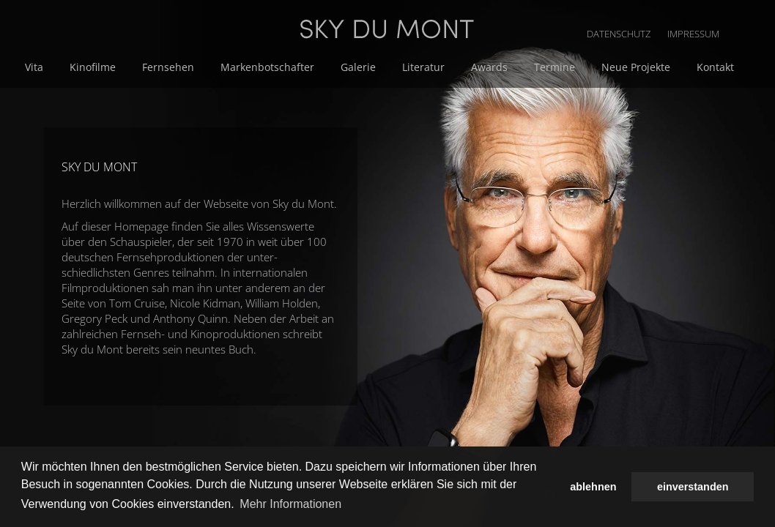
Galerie (476, 67)
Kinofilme (220, 67)
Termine (664, 67)
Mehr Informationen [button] (290, 504)
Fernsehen (293, 67)
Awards (602, 67)
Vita (164, 67)
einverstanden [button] (693, 487)
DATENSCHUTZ (676, 14)
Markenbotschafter (389, 67)
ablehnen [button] (593, 487)
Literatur (539, 67)
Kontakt (266, 82)
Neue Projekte (189, 82)
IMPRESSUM (749, 14)
